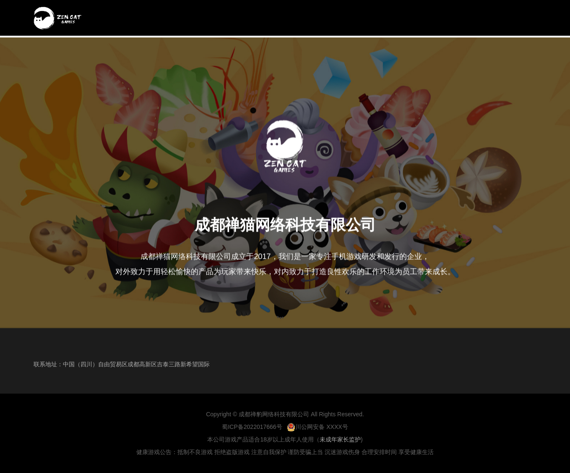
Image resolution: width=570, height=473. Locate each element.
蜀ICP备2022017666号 (252, 426)
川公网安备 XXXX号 (317, 426)
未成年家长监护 (340, 439)
